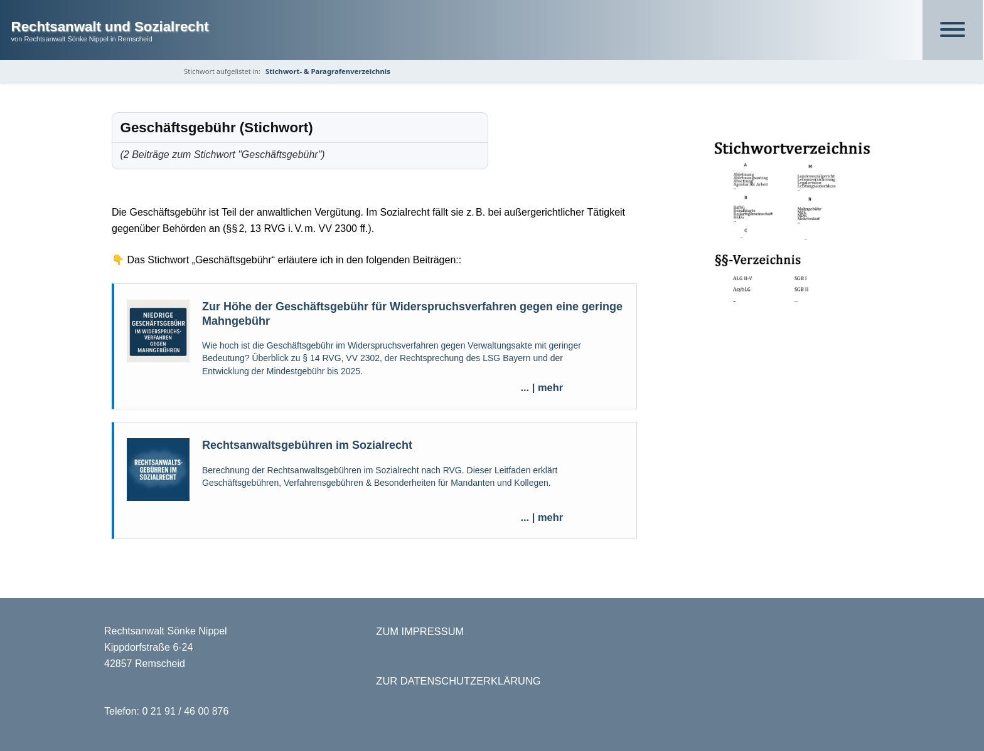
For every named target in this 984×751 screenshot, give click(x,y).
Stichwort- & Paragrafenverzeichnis (327, 71)
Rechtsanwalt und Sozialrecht (110, 26)
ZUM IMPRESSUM (420, 631)
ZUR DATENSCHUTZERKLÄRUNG (458, 680)
